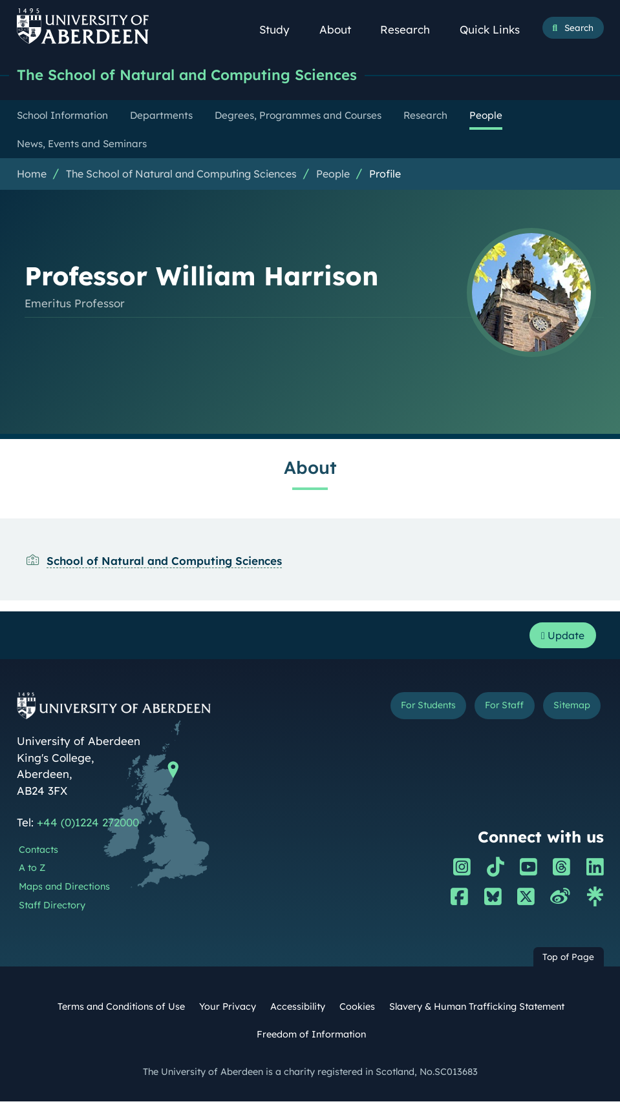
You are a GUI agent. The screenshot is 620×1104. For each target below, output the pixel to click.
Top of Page (568, 959)
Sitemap (570, 709)
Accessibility (297, 1010)
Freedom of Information (311, 1037)
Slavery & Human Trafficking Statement (476, 1010)
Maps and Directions (64, 889)
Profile (385, 175)
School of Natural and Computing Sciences (164, 562)
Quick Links (496, 29)
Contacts (38, 852)
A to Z (32, 871)
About (341, 29)
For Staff (497, 709)
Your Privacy (227, 1010)
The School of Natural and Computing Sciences (197, 75)
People (333, 175)
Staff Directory (52, 908)
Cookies (357, 1010)
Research (411, 29)
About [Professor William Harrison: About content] (310, 469)
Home (32, 175)
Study (281, 29)
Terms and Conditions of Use (121, 1010)
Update (559, 637)
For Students (415, 709)
